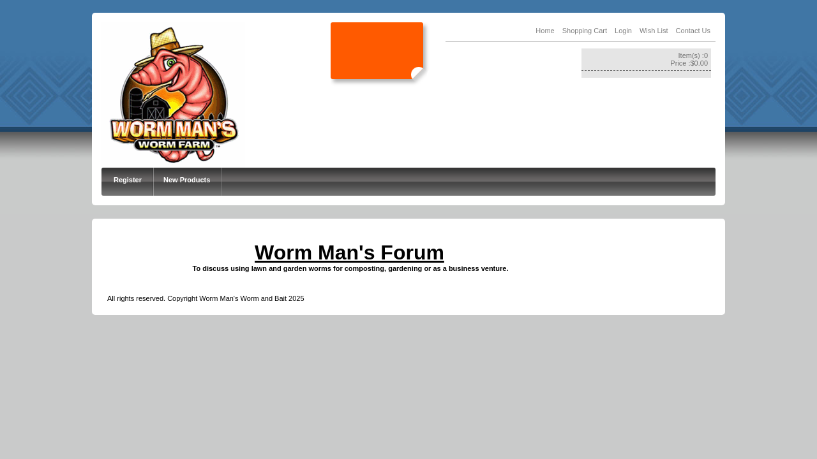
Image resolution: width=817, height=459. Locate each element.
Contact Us (693, 30)
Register (128, 180)
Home (545, 30)
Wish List (654, 30)
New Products (186, 180)
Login (623, 30)
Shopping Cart (584, 30)
